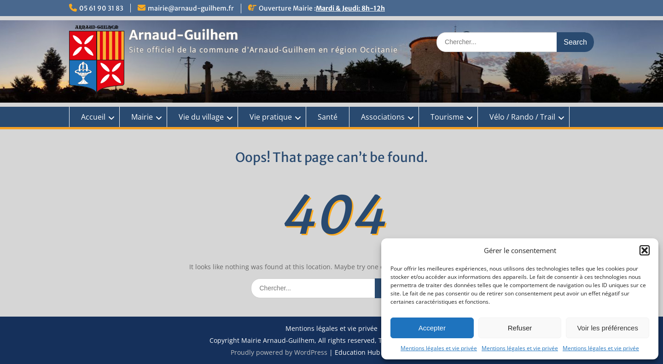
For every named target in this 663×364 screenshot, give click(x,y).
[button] (644, 250)
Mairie (142, 117)
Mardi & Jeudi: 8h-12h (350, 8)
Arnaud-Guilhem (183, 35)
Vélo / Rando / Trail (522, 117)
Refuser (520, 328)
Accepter (432, 328)
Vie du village (201, 117)
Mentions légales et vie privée (439, 348)
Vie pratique (271, 117)
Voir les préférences (607, 328)
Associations (383, 117)
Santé (327, 117)
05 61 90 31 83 (101, 8)
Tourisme (447, 117)
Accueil (93, 117)
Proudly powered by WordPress (279, 352)
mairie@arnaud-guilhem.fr (191, 8)
